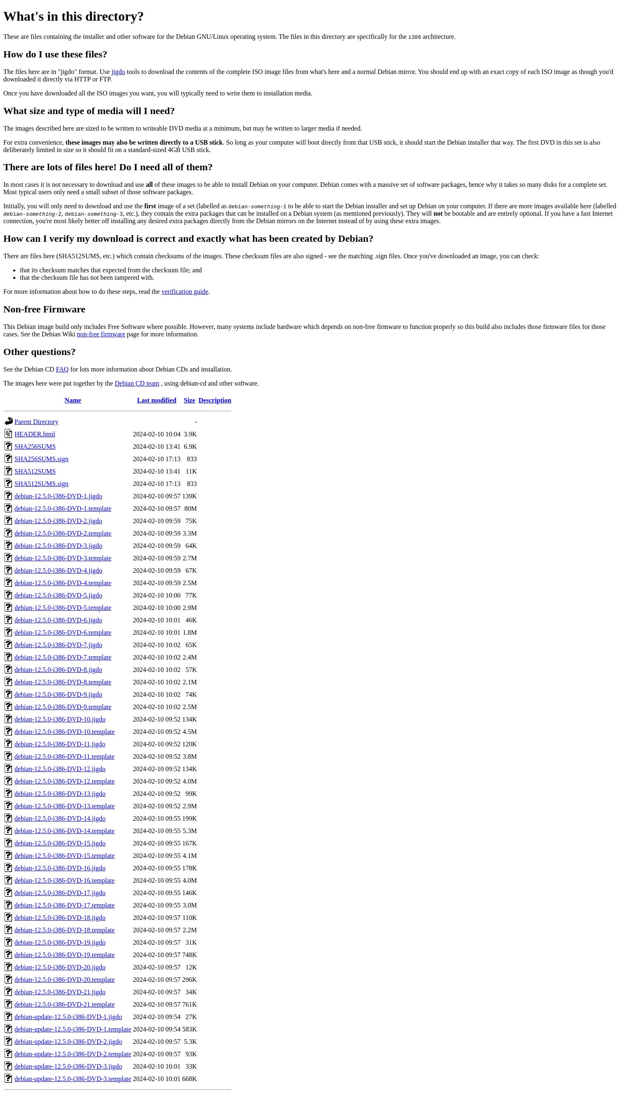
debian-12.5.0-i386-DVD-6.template (62, 632)
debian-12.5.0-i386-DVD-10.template (64, 731)
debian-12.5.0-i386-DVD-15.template (64, 855)
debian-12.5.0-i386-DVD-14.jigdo (60, 818)
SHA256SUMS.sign (41, 458)
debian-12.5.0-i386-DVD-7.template (62, 657)
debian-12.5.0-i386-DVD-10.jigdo (60, 719)
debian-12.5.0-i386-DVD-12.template (64, 781)
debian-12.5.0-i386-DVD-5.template (62, 607)
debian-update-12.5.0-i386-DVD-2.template (72, 1054)
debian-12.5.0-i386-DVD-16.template (64, 880)
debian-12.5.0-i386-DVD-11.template (64, 756)
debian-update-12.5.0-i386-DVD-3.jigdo (68, 1066)
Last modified (156, 400)
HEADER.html (34, 434)
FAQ (62, 369)
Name (73, 400)
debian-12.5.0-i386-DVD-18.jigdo (60, 917)
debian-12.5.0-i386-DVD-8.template (62, 682)
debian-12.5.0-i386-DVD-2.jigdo (58, 520)
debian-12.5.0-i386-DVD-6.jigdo (58, 620)
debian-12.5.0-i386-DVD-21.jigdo (60, 992)
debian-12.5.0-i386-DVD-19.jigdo (60, 942)
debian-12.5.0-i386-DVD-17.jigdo (60, 892)
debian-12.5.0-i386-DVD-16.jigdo (60, 868)
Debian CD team (137, 383)
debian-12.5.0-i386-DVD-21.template (64, 1004)
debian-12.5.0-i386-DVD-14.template (64, 830)
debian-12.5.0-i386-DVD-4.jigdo (58, 570)
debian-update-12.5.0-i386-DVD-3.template (72, 1078)
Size (189, 400)
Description (215, 400)
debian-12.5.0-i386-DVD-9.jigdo (58, 694)
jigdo (118, 71)
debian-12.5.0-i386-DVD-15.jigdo (60, 843)
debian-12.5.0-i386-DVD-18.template (64, 930)
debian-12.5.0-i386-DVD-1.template (62, 508)
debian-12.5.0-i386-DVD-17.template (64, 905)
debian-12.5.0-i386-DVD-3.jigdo (58, 545)
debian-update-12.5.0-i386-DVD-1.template (72, 1029)
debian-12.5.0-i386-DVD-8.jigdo (58, 669)
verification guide (184, 291)
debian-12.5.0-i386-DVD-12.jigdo (60, 768)
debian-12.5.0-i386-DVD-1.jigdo (58, 496)
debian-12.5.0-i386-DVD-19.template (64, 954)
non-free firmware (101, 334)
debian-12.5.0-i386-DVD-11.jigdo (59, 744)
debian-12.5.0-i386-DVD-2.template (62, 533)
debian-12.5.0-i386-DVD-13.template (64, 806)
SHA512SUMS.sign (41, 483)
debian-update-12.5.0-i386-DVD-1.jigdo (68, 1016)
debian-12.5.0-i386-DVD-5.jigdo (58, 595)
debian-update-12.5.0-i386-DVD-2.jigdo (68, 1041)
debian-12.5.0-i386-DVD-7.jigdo (58, 644)
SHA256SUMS (35, 446)
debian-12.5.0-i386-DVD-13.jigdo (60, 793)
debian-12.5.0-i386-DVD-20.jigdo (60, 967)
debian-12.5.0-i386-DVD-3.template (62, 558)
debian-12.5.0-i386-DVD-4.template (62, 582)
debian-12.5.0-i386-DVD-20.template (64, 979)
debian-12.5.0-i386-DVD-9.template (62, 706)
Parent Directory (36, 421)
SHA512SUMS (35, 471)
